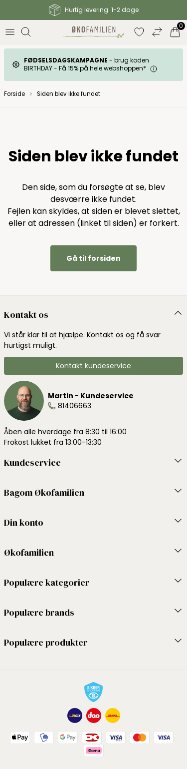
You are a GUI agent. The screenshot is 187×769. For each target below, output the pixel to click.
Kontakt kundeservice (93, 366)
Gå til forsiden (93, 258)
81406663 (74, 406)
